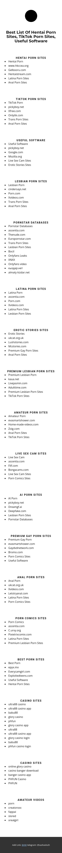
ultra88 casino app (19, 708)
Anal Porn (14, 581)
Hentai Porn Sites (19, 684)
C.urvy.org (14, 630)
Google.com (15, 152)
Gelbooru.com (17, 70)
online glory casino (19, 766)
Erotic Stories (16, 333)
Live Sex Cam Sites (19, 160)
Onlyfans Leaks (17, 255)
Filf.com (13, 465)
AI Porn (12, 498)
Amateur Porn (17, 416)
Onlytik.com (15, 115)
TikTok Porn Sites (18, 396)
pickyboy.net (16, 107)
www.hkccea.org (18, 65)
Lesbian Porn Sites (19, 247)
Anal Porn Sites (17, 82)
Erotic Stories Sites (19, 165)
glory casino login (19, 738)
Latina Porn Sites (18, 78)
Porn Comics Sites (19, 478)
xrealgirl (13, 820)
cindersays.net (17, 189)
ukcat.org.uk (16, 338)
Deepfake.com (17, 511)
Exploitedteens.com (20, 675)
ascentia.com (16, 230)
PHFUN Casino (17, 779)
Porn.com (14, 193)
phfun (12, 721)
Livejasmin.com (17, 383)
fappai (12, 812)
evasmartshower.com (21, 420)
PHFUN (12, 783)
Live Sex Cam (16, 457)
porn (11, 803)
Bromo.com (15, 552)
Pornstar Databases (20, 226)
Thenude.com (16, 234)
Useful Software (18, 144)
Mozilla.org (15, 156)
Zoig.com (14, 429)
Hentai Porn (15, 61)
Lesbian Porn (16, 185)
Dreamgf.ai (15, 507)
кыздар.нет (15, 268)
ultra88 (12, 729)
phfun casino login (19, 746)
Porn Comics (16, 622)
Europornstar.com (19, 239)
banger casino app (19, 775)
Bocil (11, 251)
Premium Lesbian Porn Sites (25, 392)
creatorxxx (14, 807)
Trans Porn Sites (18, 119)
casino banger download (23, 770)
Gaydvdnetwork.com (21, 548)
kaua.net (13, 379)
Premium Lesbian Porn (22, 375)
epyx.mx (13, 667)
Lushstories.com (18, 342)
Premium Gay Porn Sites (23, 350)
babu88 (13, 712)
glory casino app (18, 725)
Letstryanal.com (18, 593)
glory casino (15, 717)
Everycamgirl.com (19, 671)
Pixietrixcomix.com (20, 634)
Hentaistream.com (19, 74)
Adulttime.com (17, 387)
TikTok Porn (15, 102)
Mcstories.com (17, 346)
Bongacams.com (18, 470)
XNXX (11, 260)
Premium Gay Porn (20, 539)
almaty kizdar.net (19, 272)
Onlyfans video (17, 264)
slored (12, 816)
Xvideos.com (16, 197)
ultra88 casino (17, 704)
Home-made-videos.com (23, 424)
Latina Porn (15, 292)
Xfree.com (14, 111)
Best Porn (14, 663)
